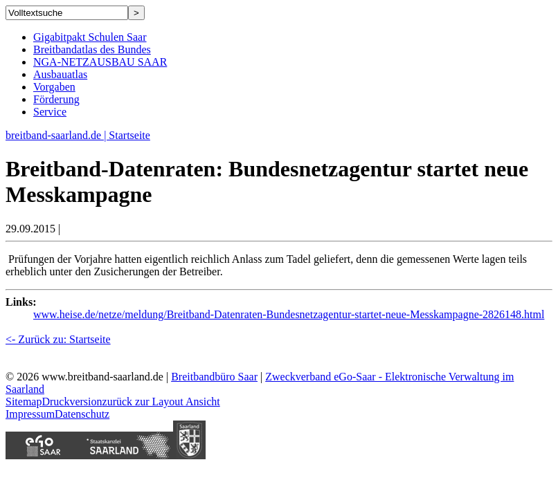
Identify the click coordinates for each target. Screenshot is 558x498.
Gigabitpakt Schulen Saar (90, 37)
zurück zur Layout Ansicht (161, 401)
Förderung (56, 99)
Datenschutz (82, 414)
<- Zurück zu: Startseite (58, 339)
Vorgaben (54, 87)
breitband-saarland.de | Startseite (78, 135)
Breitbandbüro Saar (214, 376)
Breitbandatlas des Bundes (92, 49)
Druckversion (72, 401)
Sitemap (24, 401)
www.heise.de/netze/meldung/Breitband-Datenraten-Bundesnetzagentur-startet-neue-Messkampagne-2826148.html (288, 314)
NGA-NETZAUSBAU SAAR (100, 62)
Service (49, 112)
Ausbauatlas (60, 74)
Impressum (30, 414)
